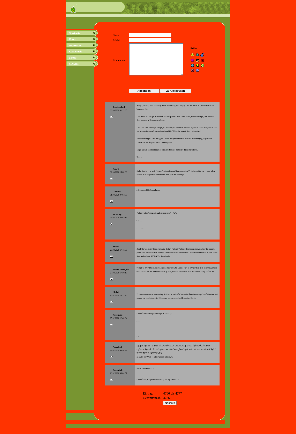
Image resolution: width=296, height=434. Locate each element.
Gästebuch (75, 51)
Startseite (74, 33)
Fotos (72, 39)
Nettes (72, 57)
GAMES (74, 63)
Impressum (75, 45)
